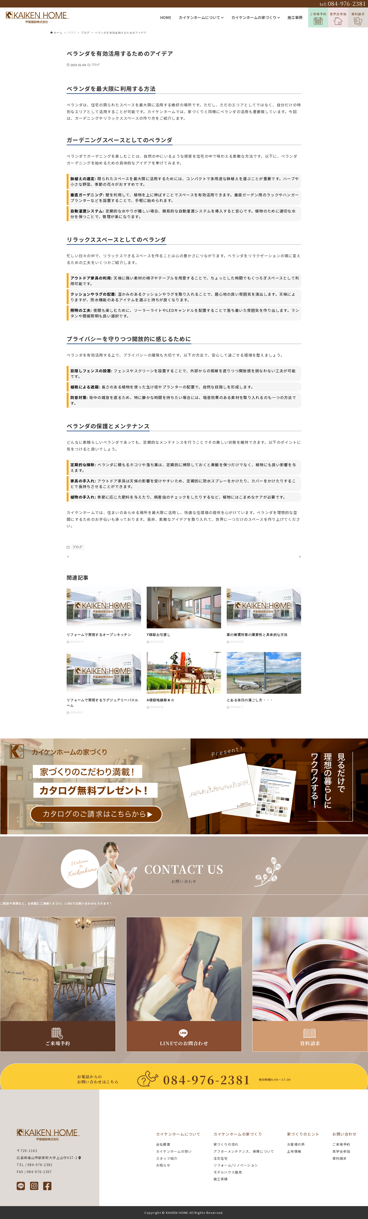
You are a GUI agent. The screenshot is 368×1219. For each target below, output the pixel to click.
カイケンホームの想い (174, 1151)
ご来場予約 (318, 18)
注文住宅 (221, 1158)
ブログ (95, 64)
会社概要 (163, 1144)
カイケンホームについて (201, 17)
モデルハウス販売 (228, 1172)
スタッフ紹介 (167, 1158)
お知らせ (163, 1165)
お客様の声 (296, 1144)
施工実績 (221, 1179)
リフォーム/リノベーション (236, 1165)
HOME (165, 17)
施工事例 (295, 17)
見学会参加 (338, 18)
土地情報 (294, 1151)
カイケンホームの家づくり (255, 17)
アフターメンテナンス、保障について (244, 1151)
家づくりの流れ (226, 1144)
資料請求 (358, 19)
